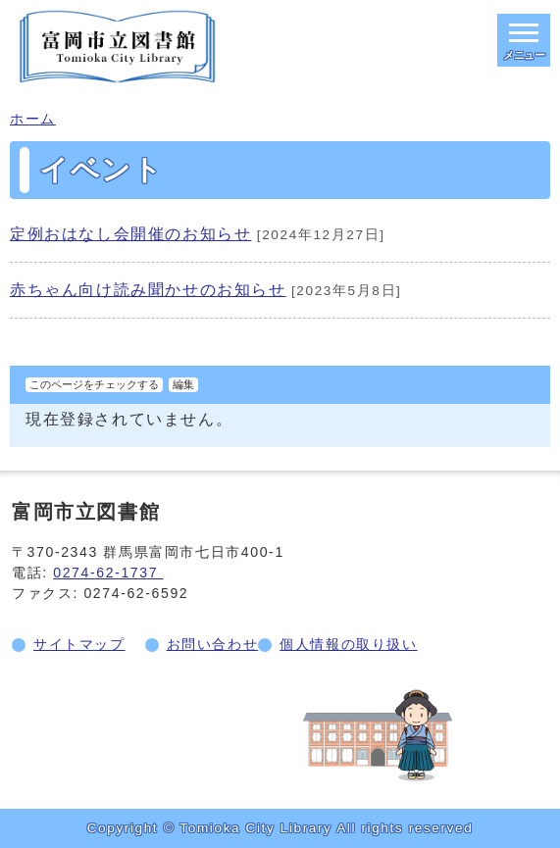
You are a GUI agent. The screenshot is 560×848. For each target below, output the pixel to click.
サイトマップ (79, 644)
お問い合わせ (213, 644)
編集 (183, 384)
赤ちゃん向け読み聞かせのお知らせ (148, 289)
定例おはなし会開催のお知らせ (130, 233)
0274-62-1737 (108, 572)
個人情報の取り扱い (348, 644)
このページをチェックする (94, 384)
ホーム (33, 119)
